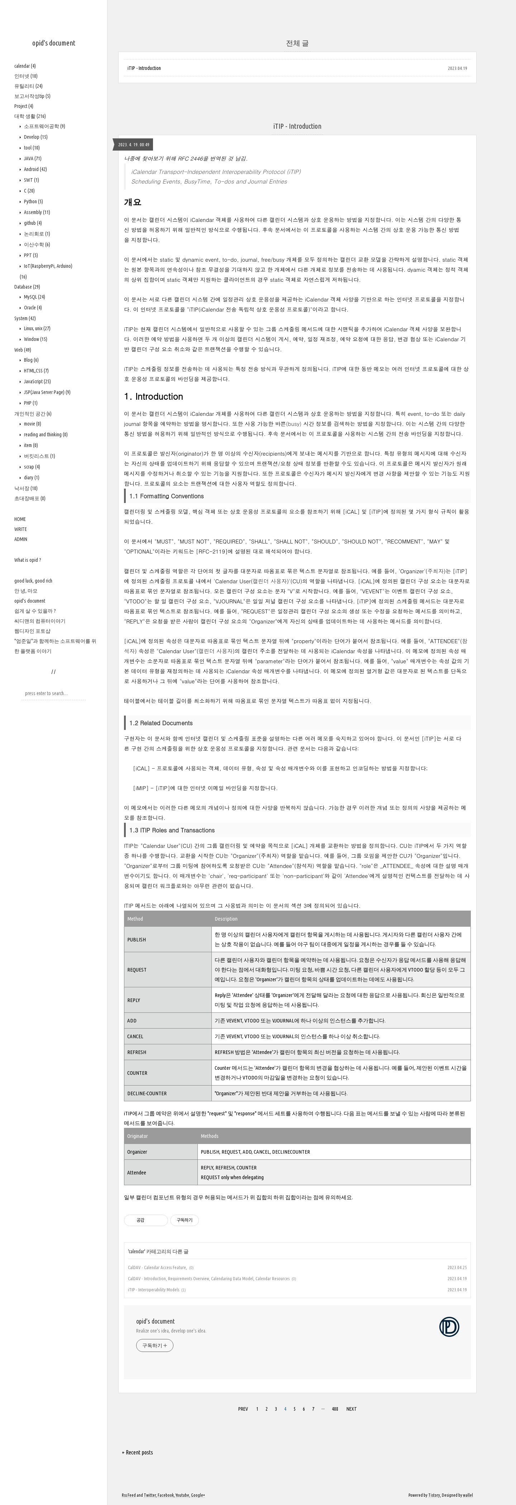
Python (33, 201)
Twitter (150, 1495)
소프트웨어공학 (44, 126)
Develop (35, 137)
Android (35, 169)
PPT (30, 255)
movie (32, 424)
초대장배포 (30, 498)
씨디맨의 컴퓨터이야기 (40, 621)
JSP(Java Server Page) (47, 392)
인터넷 (26, 76)
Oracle (32, 307)
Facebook (166, 1495)
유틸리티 (28, 86)
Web (22, 350)
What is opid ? (27, 560)
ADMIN (20, 539)
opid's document (53, 43)
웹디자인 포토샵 (32, 631)
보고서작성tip (32, 96)
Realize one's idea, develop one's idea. (171, 1331)
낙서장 (26, 488)
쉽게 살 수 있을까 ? (35, 611)
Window (35, 339)
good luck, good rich (33, 581)
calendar (25, 66)
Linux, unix (37, 328)
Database (27, 287)
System (25, 318)
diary (31, 477)
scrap (31, 467)
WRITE (20, 529)
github (32, 223)
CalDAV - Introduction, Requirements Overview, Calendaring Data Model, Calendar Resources (209, 1278)
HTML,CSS (36, 371)
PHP (30, 403)
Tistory (434, 1495)
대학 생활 (30, 116)
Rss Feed (129, 1495)
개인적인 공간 (33, 414)
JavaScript (37, 381)
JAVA (32, 158)
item (30, 445)
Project (23, 106)
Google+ (198, 1495)
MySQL (34, 297)
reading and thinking (45, 434)
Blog (31, 360)
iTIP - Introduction (144, 68)
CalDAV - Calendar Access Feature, (157, 1267)
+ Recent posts (137, 1452)
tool (31, 148)
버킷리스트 (39, 456)
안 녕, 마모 (26, 591)
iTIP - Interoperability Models (153, 1289)
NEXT (351, 1408)
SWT (31, 180)
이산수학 (36, 244)
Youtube (182, 1495)
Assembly (36, 212)
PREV (242, 1408)
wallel (468, 1495)
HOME (20, 519)
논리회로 (36, 234)
